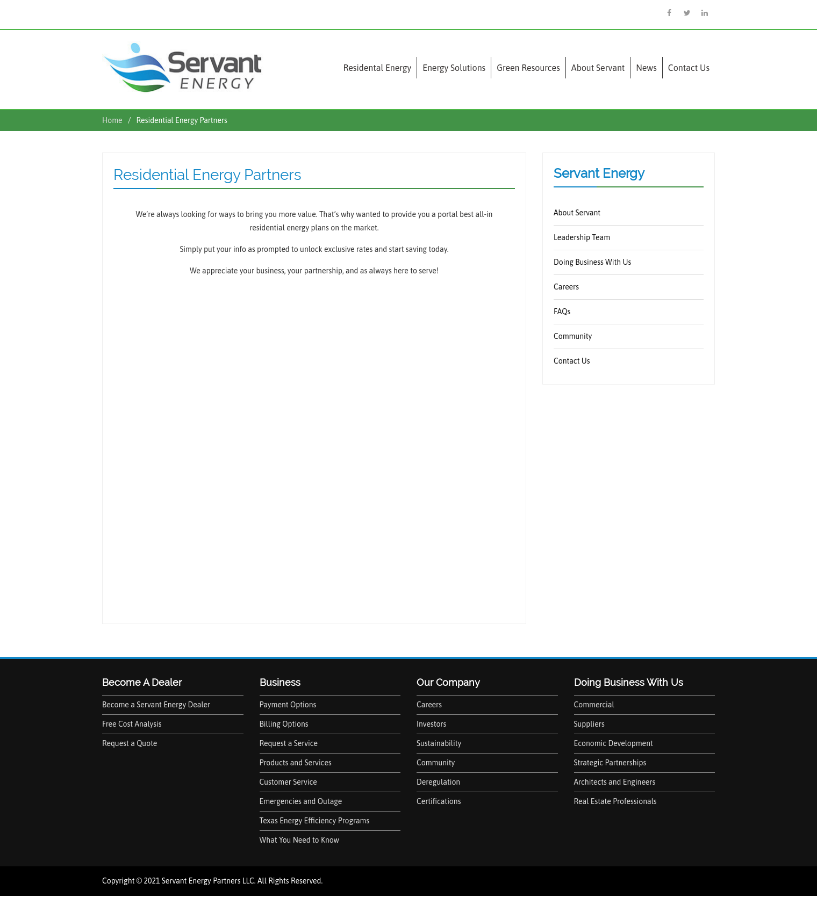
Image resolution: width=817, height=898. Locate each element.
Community (573, 336)
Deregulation (438, 782)
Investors (431, 724)
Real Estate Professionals (615, 801)
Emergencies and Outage (301, 801)
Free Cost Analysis (132, 724)
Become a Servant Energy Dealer (156, 704)
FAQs (562, 311)
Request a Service (289, 743)
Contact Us (689, 68)
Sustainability (439, 743)
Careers (566, 287)
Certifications (439, 801)
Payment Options (288, 704)
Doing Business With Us (592, 262)
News (646, 68)
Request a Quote (129, 743)
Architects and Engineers (615, 782)
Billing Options (284, 724)
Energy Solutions (453, 68)
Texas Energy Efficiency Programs (315, 820)
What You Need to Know (300, 840)
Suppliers (589, 724)
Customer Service (288, 782)
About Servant (598, 68)
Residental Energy (377, 68)
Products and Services (296, 762)
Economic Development (613, 743)
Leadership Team (582, 237)
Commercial (594, 704)
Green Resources (528, 68)
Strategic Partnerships (610, 762)
